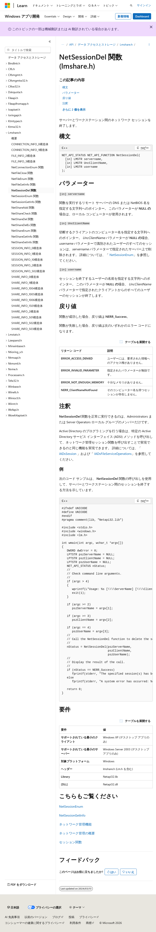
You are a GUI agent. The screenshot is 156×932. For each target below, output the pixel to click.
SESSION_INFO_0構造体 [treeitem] (26, 248)
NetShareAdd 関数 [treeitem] (23, 207)
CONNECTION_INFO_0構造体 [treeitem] (29, 144)
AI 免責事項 (12, 917)
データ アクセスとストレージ (97, 44)
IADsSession (67, 453)
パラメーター (70, 93)
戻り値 (66, 98)
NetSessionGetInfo (72, 815)
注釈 (65, 103)
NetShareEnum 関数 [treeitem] (24, 230)
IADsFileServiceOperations (113, 453)
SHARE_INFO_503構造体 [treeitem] (26, 329)
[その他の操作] (149, 45)
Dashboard (142, 16)
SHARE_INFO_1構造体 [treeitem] (24, 283)
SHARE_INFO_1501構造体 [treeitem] (27, 306)
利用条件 (75, 923)
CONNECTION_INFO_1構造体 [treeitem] (29, 150)
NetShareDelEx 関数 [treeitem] (23, 225)
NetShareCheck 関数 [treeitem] (24, 213)
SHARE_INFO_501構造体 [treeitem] (26, 317)
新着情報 (123, 16)
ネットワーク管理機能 (75, 824)
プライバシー (87, 917)
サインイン (144, 5)
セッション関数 (70, 842)
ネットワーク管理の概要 (77, 833)
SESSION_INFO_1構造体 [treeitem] (26, 254)
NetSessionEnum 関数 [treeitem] (25, 196)
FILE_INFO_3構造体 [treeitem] (23, 161)
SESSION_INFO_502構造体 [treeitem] (28, 271)
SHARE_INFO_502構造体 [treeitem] (26, 323)
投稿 (71, 917)
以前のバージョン (36, 917)
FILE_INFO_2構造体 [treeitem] (23, 156)
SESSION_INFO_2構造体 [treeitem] (26, 265)
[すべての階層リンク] (62, 45)
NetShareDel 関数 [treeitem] (22, 219)
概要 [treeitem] (14, 138)
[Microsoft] (7, 5)
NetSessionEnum (121, 255)
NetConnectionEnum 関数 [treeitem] (27, 167)
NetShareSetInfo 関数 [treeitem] (24, 242)
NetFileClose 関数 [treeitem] (22, 173)
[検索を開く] (131, 5)
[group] (106, 602)
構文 (65, 87)
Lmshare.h (126, 44)
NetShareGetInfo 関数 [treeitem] (25, 236)
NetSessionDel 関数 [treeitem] (23, 190)
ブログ (56, 917)
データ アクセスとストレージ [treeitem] (27, 57)
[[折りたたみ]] (50, 41)
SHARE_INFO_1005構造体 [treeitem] (27, 294)
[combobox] (28, 50)
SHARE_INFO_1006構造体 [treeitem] (27, 300)
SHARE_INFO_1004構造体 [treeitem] (27, 288)
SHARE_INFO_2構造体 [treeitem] (25, 311)
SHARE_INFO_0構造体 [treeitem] (25, 277)
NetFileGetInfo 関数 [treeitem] (23, 184)
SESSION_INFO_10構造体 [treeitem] (27, 259)
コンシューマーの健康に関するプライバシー (33, 923)
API (71, 44)
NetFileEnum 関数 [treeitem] (22, 179)
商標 (89, 923)
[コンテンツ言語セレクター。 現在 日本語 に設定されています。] (13, 907)
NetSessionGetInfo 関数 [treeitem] (26, 202)
